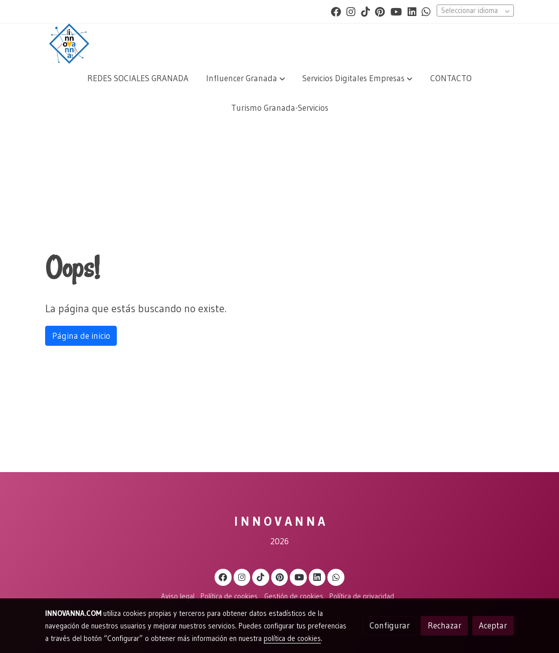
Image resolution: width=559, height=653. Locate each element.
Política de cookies (229, 596)
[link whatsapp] (426, 11)
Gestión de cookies (293, 596)
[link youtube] (396, 11)
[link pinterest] (380, 11)
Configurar (389, 625)
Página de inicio (81, 336)
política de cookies (292, 638)
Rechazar (444, 625)
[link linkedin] (412, 11)
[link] (69, 44)
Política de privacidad (361, 596)
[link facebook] (336, 11)
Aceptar (493, 625)
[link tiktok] (365, 11)
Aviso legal (178, 596)
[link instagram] (350, 11)
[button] (246, 78)
